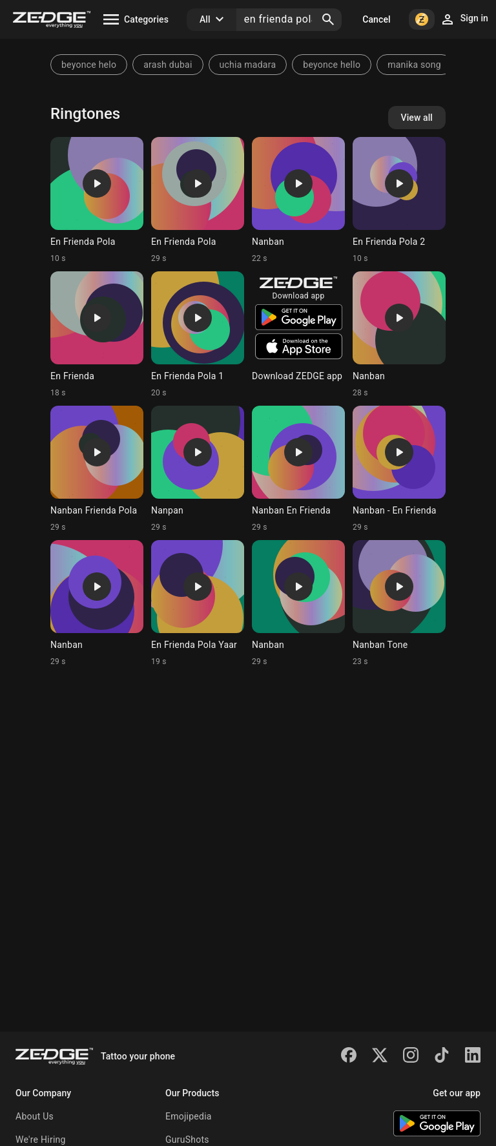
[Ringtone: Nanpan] (197, 469)
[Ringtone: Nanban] (298, 200)
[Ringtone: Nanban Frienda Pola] (96, 469)
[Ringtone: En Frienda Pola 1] (197, 334)
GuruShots (187, 1139)
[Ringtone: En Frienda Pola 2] (399, 200)
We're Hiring (41, 1139)
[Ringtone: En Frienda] (96, 334)
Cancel (376, 19)
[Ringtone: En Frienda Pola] (96, 200)
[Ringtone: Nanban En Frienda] (298, 469)
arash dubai (167, 64)
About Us (35, 1116)
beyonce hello (331, 64)
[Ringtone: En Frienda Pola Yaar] (197, 603)
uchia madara (248, 64)
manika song (414, 64)
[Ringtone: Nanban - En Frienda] (399, 469)
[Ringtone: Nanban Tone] (399, 603)
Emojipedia (188, 1116)
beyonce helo (88, 64)
